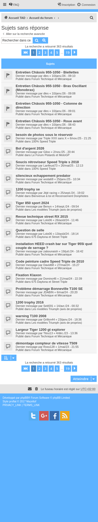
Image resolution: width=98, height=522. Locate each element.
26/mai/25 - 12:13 (72, 165)
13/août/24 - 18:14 (66, 233)
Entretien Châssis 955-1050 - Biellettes (47, 72)
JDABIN (48, 292)
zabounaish (50, 251)
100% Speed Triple (44, 141)
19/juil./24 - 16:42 (72, 251)
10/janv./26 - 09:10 (63, 75)
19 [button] (68, 52)
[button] (25, 52)
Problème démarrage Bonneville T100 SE (49, 289)
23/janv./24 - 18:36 (70, 319)
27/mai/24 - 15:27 (68, 265)
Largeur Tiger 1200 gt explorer (40, 330)
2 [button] (39, 52)
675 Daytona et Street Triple (49, 236)
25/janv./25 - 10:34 (68, 179)
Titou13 (48, 333)
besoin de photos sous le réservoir (44, 135)
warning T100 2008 (31, 316)
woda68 (48, 179)
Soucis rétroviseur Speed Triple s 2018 (47, 162)
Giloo (46, 151)
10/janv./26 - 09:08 (63, 93)
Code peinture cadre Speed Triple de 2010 (50, 261)
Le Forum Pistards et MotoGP (51, 155)
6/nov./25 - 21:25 (80, 138)
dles (46, 75)
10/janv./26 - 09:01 (63, 111)
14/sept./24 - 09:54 (67, 206)
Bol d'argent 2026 (30, 148)
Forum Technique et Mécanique (52, 79)
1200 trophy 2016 (30, 302)
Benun (47, 206)
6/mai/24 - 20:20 (67, 292)
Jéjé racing (50, 192)
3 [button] (45, 52)
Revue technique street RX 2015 (42, 217)
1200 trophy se (28, 189)
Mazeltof (31, 401)
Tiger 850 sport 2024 (32, 203)
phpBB (24, 397)
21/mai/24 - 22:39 (71, 278)
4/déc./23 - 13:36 (67, 333)
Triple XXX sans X (55, 138)
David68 (48, 265)
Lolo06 (47, 220)
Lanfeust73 (50, 165)
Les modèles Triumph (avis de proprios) (57, 209)
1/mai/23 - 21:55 (68, 346)
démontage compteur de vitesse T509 (46, 343)
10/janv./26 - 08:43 (63, 124)
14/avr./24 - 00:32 (67, 305)
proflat (12, 401)
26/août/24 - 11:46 (66, 220)
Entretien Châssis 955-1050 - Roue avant (49, 121)
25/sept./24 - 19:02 (72, 192)
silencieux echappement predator (43, 176)
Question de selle (30, 230)
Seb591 (48, 305)
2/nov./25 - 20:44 (64, 151)
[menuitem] (14, 5)
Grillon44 (49, 319)
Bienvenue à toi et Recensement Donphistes (60, 196)
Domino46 (49, 278)
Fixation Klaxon (28, 275)
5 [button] (57, 52)
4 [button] (51, 52)
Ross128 (49, 346)
